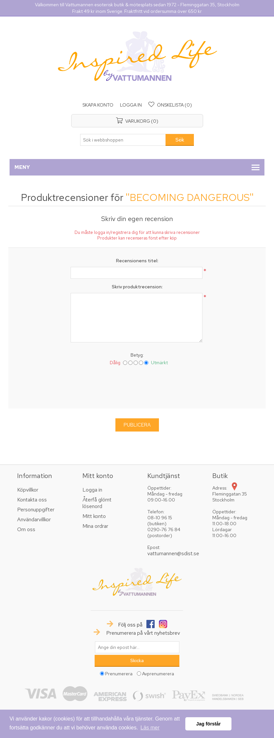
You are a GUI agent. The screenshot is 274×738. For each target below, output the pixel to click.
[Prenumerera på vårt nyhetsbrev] (137, 647)
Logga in (131, 105)
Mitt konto (94, 516)
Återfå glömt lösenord (96, 503)
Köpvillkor (27, 489)
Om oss (26, 529)
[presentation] (137, 386)
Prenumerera (119, 674)
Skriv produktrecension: (137, 287)
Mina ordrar (95, 526)
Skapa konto (97, 105)
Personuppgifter (35, 509)
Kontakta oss (32, 499)
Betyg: (137, 355)
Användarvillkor (34, 519)
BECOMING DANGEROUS (190, 197)
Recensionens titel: (137, 261)
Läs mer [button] (150, 727)
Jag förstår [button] (208, 723)
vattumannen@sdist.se (173, 553)
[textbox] (123, 140)
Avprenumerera (158, 674)
